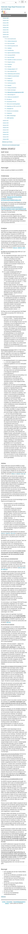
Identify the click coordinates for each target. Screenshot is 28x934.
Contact (3, 901)
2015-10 (20, 567)
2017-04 (23, 473)
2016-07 (20, 247)
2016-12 (5, 569)
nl (22, 1)
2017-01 (8, 622)
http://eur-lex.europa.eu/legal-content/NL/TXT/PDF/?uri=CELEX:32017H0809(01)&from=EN (11, 198)
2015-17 (15, 247)
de (25, 1)
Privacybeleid (9, 901)
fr (19, 1)
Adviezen (3, 896)
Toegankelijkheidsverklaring (19, 901)
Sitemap (7, 903)
